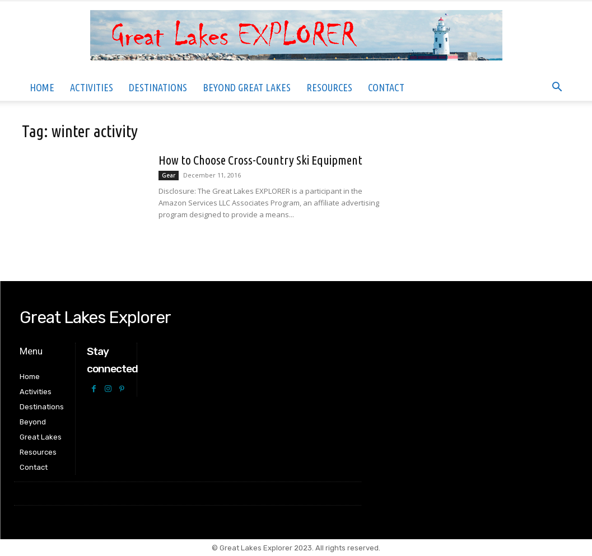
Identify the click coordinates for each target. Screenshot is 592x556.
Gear (168, 175)
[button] (557, 88)
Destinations (158, 87)
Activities (91, 87)
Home (42, 87)
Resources (329, 87)
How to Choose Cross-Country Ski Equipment (260, 160)
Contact (386, 87)
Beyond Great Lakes (247, 87)
